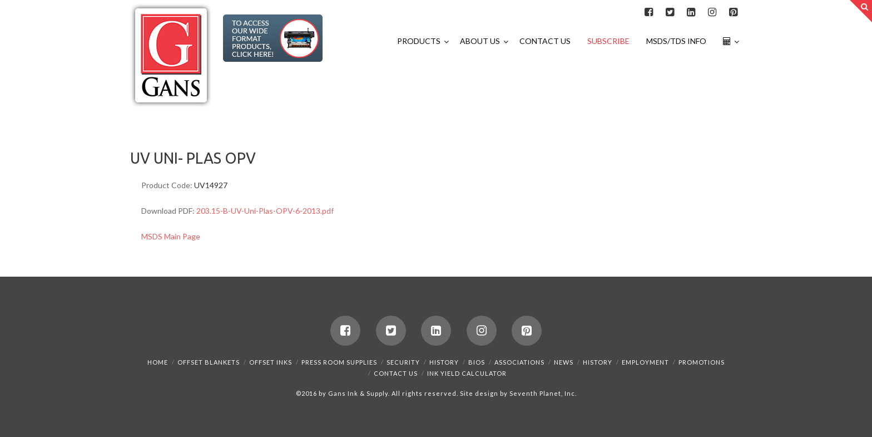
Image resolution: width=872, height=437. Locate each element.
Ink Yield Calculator (467, 373)
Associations (519, 362)
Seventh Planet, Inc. (542, 393)
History (444, 362)
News (563, 362)
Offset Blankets (208, 362)
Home (157, 362)
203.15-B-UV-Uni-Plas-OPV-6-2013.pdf (265, 210)
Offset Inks (270, 362)
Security (403, 362)
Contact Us (396, 373)
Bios (476, 362)
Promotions (701, 362)
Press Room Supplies (339, 362)
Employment (645, 362)
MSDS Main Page (170, 236)
